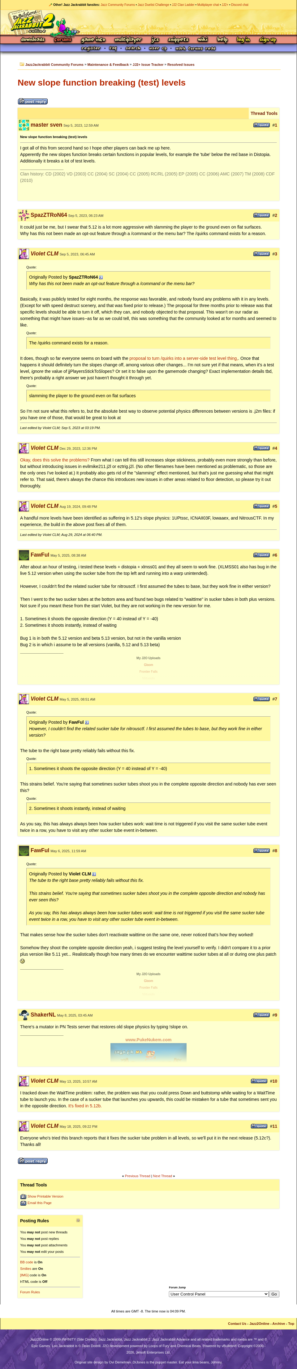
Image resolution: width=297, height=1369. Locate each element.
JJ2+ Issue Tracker (148, 64)
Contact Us (237, 1323)
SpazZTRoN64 (49, 215)
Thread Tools (264, 113)
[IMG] (24, 1275)
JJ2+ (225, 4)
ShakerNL (43, 1015)
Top (291, 1323)
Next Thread (162, 1176)
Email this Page (40, 1203)
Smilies (25, 1268)
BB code (26, 1262)
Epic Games (41, 1346)
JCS (155, 40)
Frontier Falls (148, 671)
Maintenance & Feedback (108, 64)
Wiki (203, 40)
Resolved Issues (181, 64)
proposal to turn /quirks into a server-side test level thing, (183, 358)
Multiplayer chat (208, 4)
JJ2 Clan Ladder (183, 4)
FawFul (40, 555)
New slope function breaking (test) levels (102, 82)
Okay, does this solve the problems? (55, 459)
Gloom (148, 665)
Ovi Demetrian (120, 1362)
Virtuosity (148, 678)
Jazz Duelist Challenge (153, 4)
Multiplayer (128, 40)
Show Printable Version (45, 1196)
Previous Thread (137, 1176)
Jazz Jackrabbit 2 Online (148, 22)
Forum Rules (30, 1292)
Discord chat (239, 4)
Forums (63, 40)
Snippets (178, 40)
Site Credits (87, 1339)
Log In (243, 40)
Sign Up (268, 40)
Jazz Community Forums (118, 4)
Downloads (33, 40)
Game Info (93, 40)
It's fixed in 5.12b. (85, 1105)
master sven (46, 125)
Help (222, 40)
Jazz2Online (259, 1323)
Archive (278, 1323)
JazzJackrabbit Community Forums (54, 64)
